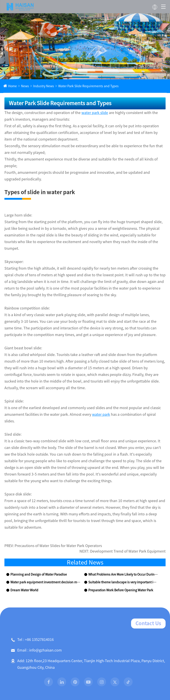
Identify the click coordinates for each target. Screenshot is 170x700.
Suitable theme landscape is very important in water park (122, 536)
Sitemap (72, 666)
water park (70, 388)
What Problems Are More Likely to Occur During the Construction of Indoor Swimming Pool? (122, 528)
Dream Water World (23, 544)
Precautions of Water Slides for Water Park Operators (53, 499)
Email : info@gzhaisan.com (34, 604)
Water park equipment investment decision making (43, 536)
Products (70, 685)
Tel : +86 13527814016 (30, 593)
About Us (39, 685)
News (23, 86)
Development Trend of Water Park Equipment (133, 505)
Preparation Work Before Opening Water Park (118, 544)
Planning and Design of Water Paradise (35, 528)
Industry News (40, 86)
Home (12, 86)
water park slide (81, 113)
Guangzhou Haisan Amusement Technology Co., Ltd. (79, 660)
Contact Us (149, 577)
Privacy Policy (93, 666)
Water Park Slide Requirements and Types (80, 86)
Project (99, 685)
